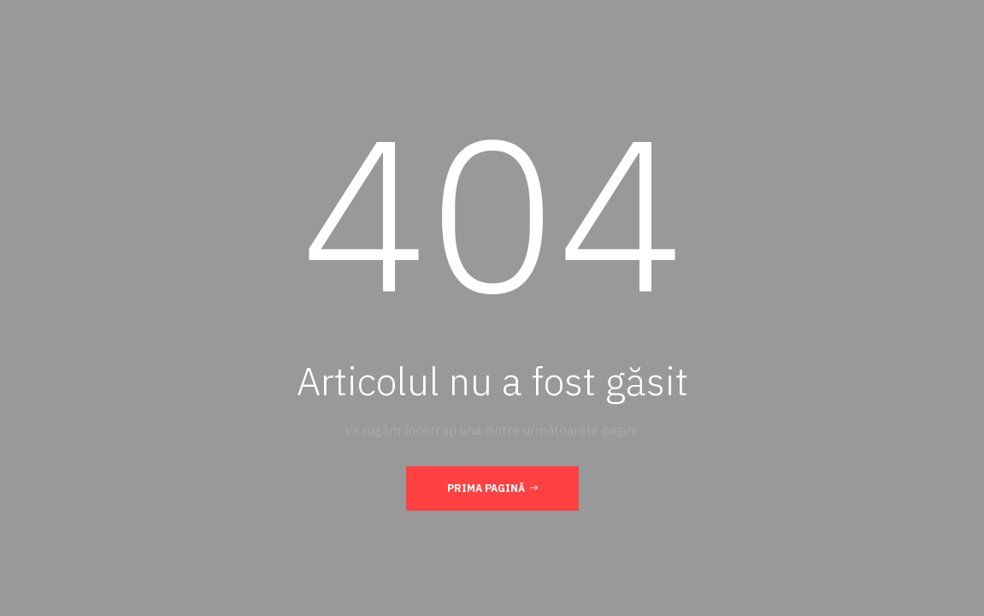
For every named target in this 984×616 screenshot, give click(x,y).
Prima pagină (492, 487)
